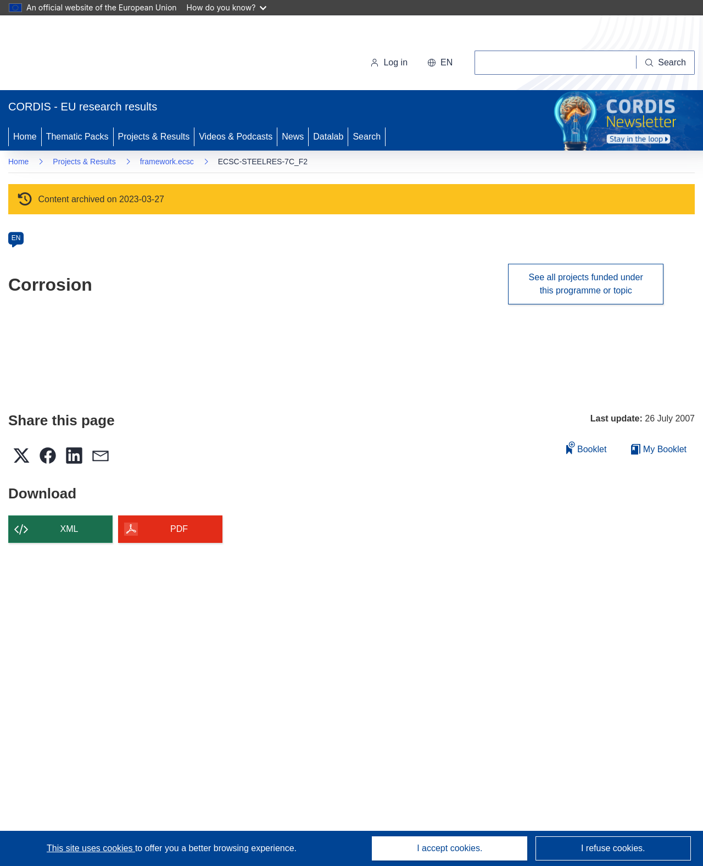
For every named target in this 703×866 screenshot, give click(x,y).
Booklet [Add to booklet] (586, 447)
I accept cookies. (449, 848)
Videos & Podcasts (235, 136)
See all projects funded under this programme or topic (586, 284)
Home (25, 136)
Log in (389, 62)
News (293, 136)
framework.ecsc (167, 161)
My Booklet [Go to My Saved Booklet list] (659, 449)
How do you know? (227, 7)
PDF (179, 529)
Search (367, 136)
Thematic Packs (77, 136)
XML (69, 529)
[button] (440, 63)
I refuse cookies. (613, 848)
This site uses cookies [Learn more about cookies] (91, 848)
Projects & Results (154, 136)
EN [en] (16, 238)
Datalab (328, 136)
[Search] (666, 63)
